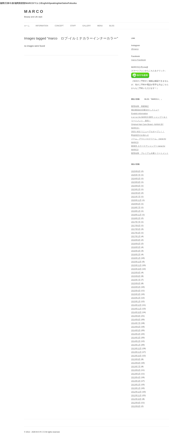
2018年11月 (136, 215)
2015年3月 (136, 294)
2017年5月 (136, 229)
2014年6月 (136, 327)
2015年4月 (136, 290)
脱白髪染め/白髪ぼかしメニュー (145, 110)
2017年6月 (136, 225)
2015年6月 (136, 283)
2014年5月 (136, 330)
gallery (86, 26)
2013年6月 (136, 370)
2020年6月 (136, 204)
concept (59, 26)
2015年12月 (136, 262)
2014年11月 (136, 309)
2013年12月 (136, 348)
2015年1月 (136, 301)
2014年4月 (136, 334)
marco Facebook (138, 60)
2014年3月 (136, 337)
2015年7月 (136, 280)
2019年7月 (136, 207)
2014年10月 (136, 312)
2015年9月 (136, 272)
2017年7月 (136, 222)
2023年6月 (136, 186)
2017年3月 (136, 233)
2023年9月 (136, 182)
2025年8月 (136, 171)
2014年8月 (136, 319)
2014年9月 (136, 316)
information (42, 26)
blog (111, 26)
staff (73, 26)
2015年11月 (136, 265)
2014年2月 (136, 341)
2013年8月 (136, 363)
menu (100, 26)
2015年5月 (136, 287)
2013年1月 (136, 388)
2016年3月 (136, 251)
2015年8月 (136, 276)
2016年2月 (136, 254)
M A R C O (33, 11)
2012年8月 (136, 406)
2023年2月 (136, 189)
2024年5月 (136, 178)
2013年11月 (136, 352)
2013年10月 (136, 356)
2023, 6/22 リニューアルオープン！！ (148, 131)
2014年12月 (136, 305)
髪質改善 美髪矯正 (140, 106)
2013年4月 (136, 377)
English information (139, 113)
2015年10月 (136, 269)
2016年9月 (136, 240)
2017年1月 (136, 236)
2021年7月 (136, 196)
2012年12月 (136, 392)
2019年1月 (136, 211)
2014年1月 (136, 345)
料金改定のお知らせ (140, 135)
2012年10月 (136, 399)
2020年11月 (136, 200)
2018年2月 (136, 218)
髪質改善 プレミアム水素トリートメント (149, 153)
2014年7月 (136, 323)
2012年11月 (136, 395)
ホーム (27, 26)
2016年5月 (136, 247)
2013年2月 (136, 384)
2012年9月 (136, 403)
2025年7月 (136, 175)
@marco (135, 49)
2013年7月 (136, 366)
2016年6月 (136, 243)
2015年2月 (136, 298)
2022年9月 (136, 193)
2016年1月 (136, 258)
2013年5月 (136, 374)
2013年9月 (136, 359)
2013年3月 (136, 381)
